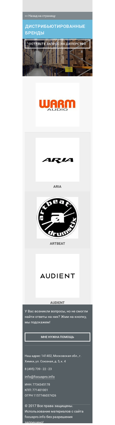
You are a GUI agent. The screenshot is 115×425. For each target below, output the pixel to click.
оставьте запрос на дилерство (57, 44)
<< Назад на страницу (40, 16)
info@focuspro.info (40, 377)
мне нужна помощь (57, 337)
